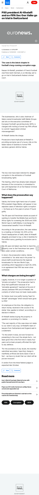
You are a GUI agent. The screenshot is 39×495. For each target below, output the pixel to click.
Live (34, 2)
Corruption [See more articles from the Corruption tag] (17, 402)
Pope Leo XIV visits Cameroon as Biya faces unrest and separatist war (16, 388)
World (12, 8)
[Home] (2, 8)
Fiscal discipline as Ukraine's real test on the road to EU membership (17, 394)
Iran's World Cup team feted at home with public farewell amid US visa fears (16, 381)
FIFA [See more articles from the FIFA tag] (5, 402)
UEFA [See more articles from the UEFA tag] (29, 402)
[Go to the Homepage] (7, 2)
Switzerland (19, 8)
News (7, 8)
